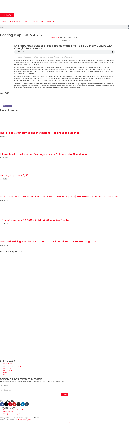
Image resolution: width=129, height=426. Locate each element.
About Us (27, 21)
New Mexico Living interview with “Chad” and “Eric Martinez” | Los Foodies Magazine (48, 241)
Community (51, 21)
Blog (42, 21)
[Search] (128, 27)
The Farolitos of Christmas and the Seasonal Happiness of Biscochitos (40, 133)
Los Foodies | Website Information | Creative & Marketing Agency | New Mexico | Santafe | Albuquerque (59, 196)
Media (58, 37)
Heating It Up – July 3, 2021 (15, 175)
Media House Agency (24, 420)
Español (67, 423)
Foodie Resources (14, 21)
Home (4, 21)
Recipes (35, 21)
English (61, 423)
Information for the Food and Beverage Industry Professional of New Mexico (43, 154)
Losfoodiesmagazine (10, 104)
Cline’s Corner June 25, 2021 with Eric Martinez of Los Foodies (34, 220)
